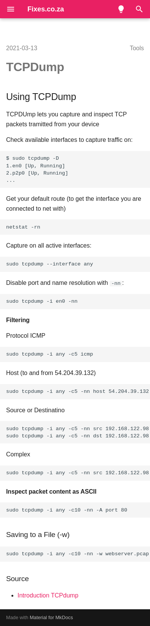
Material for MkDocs (51, 617)
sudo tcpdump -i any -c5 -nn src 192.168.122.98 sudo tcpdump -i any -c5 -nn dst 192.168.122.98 (77, 432)
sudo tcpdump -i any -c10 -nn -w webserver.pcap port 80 (78, 554)
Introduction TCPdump (48, 595)
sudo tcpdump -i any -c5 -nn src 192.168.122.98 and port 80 (78, 473)
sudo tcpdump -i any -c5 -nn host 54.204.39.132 (77, 391)
